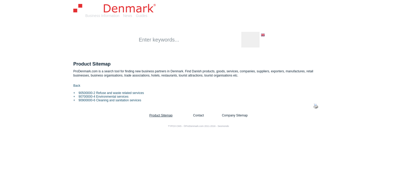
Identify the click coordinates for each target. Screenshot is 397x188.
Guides (141, 16)
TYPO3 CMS (175, 126)
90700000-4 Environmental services (103, 96)
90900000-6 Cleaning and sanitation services (110, 100)
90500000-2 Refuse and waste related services (111, 93)
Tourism (269, 26)
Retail (205, 26)
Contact (198, 115)
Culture (225, 26)
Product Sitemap (161, 115)
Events (247, 26)
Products (159, 26)
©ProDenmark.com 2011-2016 (199, 126)
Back (76, 85)
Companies (131, 26)
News (127, 16)
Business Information (102, 16)
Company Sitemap (235, 115)
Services (183, 26)
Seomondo (223, 126)
